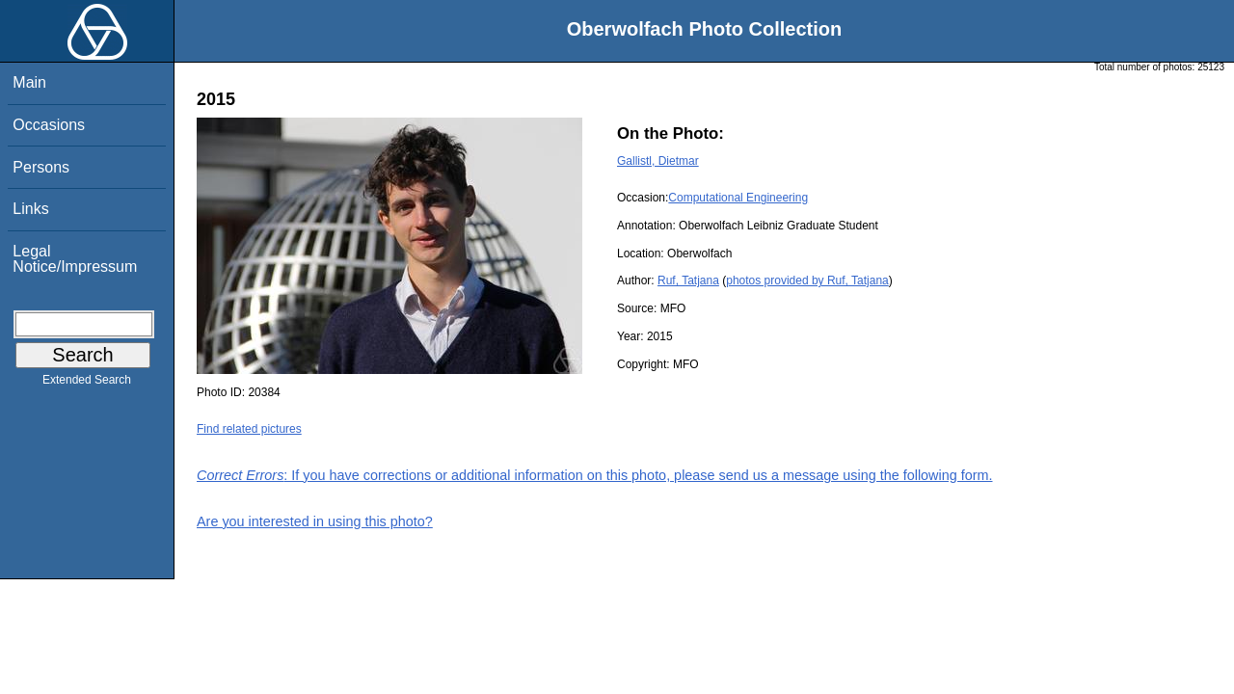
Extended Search (86, 383)
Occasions (49, 125)
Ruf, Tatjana (688, 280)
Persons (41, 167)
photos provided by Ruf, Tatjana (807, 280)
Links (30, 208)
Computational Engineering (738, 197)
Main (29, 82)
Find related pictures (249, 429)
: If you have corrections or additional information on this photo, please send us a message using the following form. (595, 475)
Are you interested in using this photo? (315, 521)
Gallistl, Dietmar (658, 161)
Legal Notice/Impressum (75, 259)
